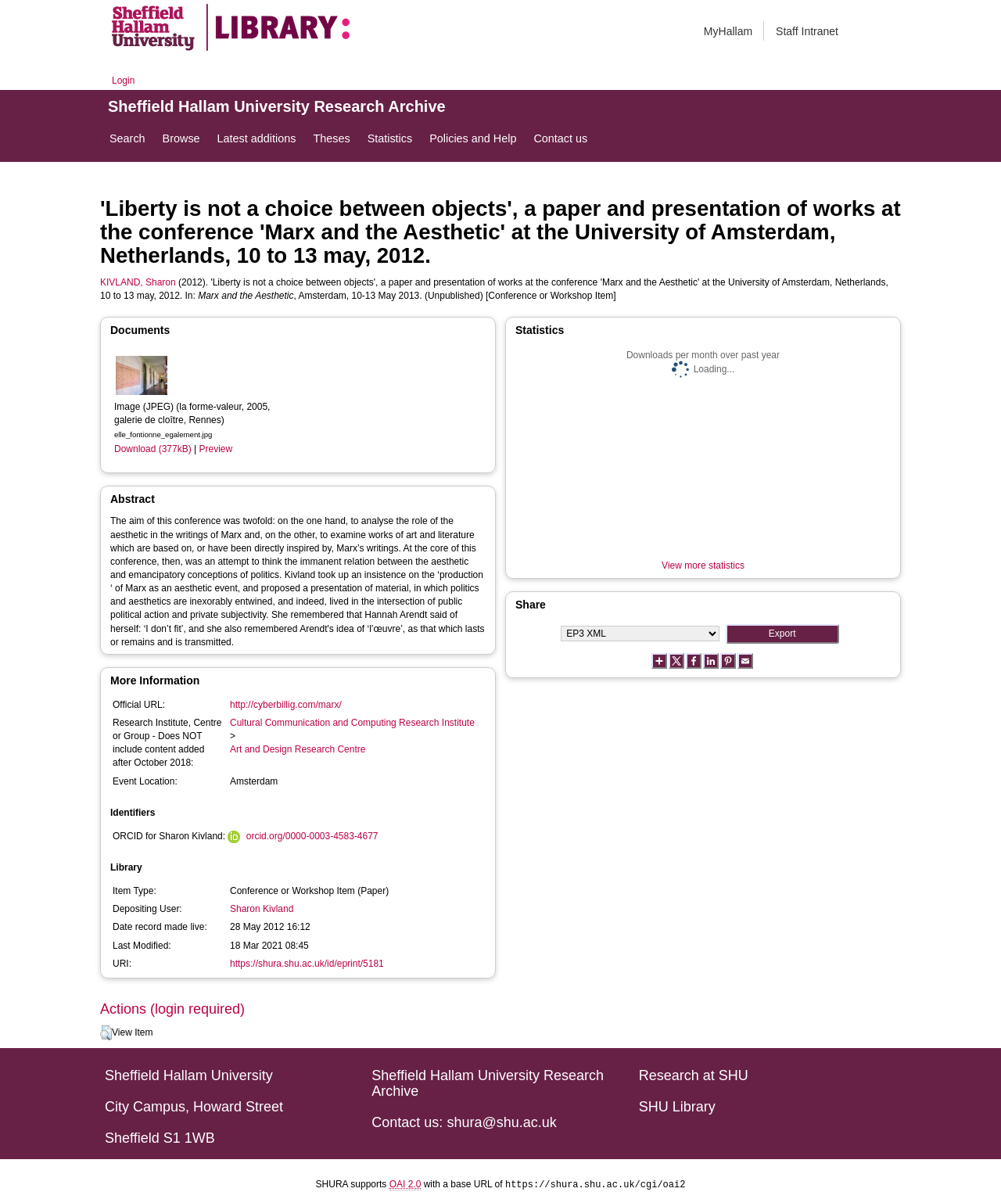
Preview (216, 448)
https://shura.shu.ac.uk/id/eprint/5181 (307, 963)
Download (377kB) (153, 448)
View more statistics (703, 565)
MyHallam (728, 31)
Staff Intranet (807, 31)
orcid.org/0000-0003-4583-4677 (312, 836)
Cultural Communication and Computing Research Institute (352, 722)
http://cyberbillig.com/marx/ (286, 704)
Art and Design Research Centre (297, 749)
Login (123, 80)
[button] (106, 1033)
